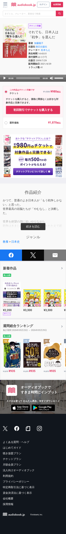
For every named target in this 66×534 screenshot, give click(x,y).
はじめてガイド (12, 447)
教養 (5, 241)
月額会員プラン (12, 464)
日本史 (15, 241)
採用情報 (8, 504)
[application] (33, 78)
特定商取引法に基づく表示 (18, 487)
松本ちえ (45, 50)
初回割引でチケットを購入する (33, 110)
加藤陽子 (38, 43)
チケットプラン (12, 459)
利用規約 (8, 476)
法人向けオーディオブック (18, 470)
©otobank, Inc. (36, 515)
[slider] (28, 78)
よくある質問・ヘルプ (16, 442)
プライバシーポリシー (16, 481)
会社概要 (8, 498)
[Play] (4, 78)
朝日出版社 (41, 46)
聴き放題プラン (12, 453)
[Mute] (51, 78)
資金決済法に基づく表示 (17, 492)
